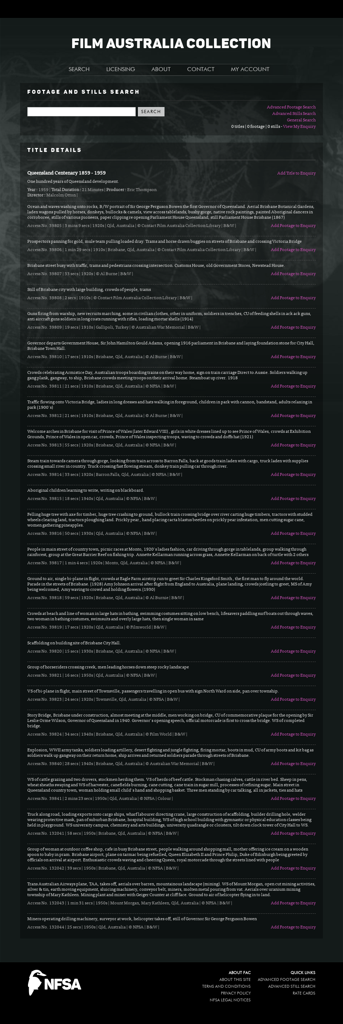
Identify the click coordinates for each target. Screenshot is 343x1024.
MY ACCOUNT (250, 70)
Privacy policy (236, 993)
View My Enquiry (299, 127)
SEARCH (79, 70)
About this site (235, 980)
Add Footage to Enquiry (293, 226)
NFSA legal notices (230, 1000)
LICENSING (120, 70)
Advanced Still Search (291, 986)
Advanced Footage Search (291, 107)
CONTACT (200, 70)
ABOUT (161, 70)
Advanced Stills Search (294, 114)
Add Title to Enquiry (296, 173)
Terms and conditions (226, 986)
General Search (301, 120)
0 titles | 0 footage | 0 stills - (257, 127)
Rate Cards (304, 993)
